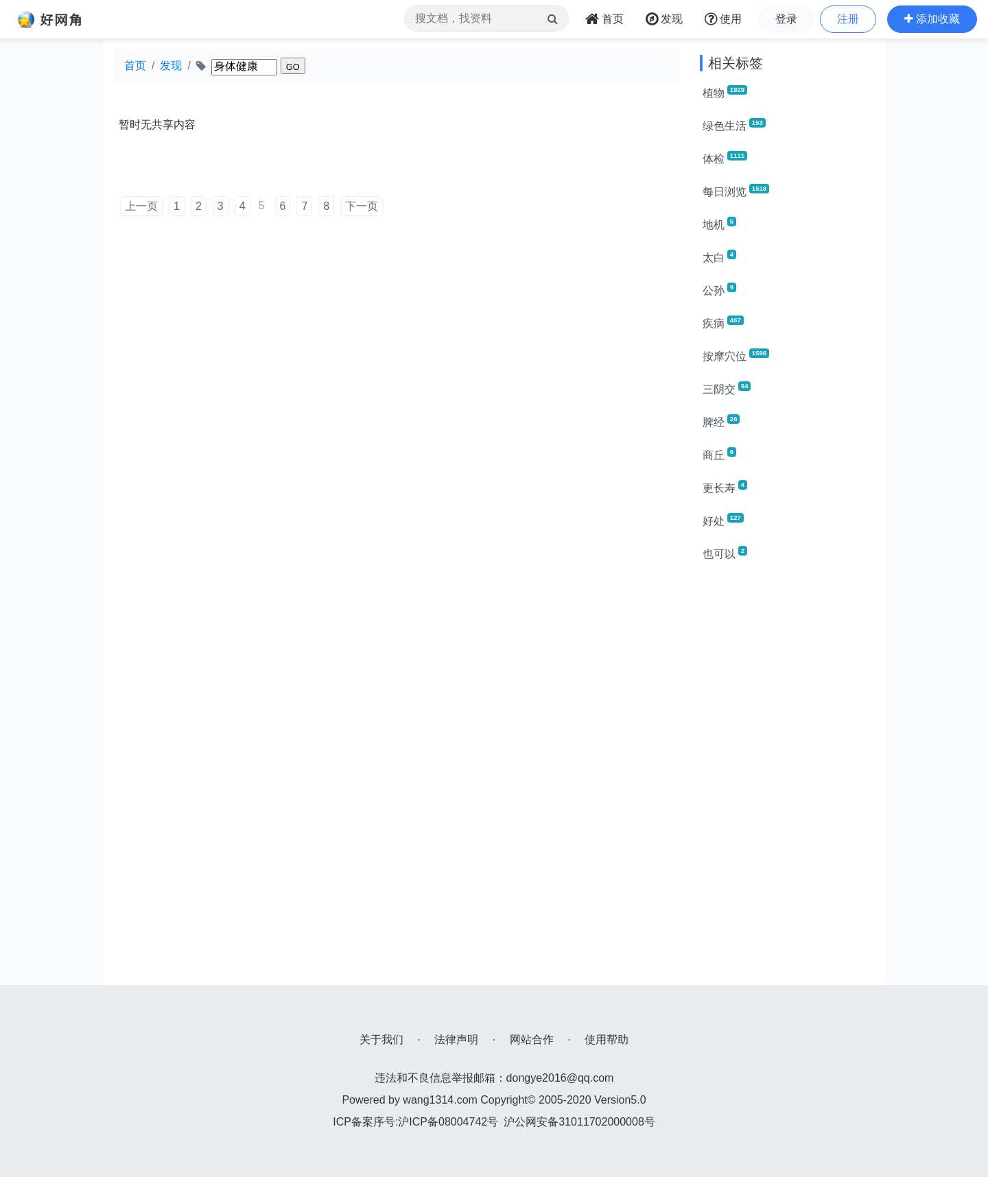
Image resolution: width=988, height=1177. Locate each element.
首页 (135, 65)
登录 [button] (786, 19)
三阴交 (727, 388)
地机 (719, 223)
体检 (725, 158)
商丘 (719, 454)
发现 (171, 65)
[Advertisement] (787, 779)
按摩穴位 (736, 355)
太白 (719, 256)
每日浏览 (736, 191)
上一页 (141, 206)
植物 (725, 92)
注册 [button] (848, 19)
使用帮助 (606, 1039)
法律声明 (456, 1039)
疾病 (723, 322)
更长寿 (725, 487)
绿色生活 (734, 125)
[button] (932, 19)
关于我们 (381, 1039)
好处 (723, 520)
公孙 (719, 289)
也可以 (725, 553)
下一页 (361, 206)
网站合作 (532, 1039)
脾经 (721, 421)
